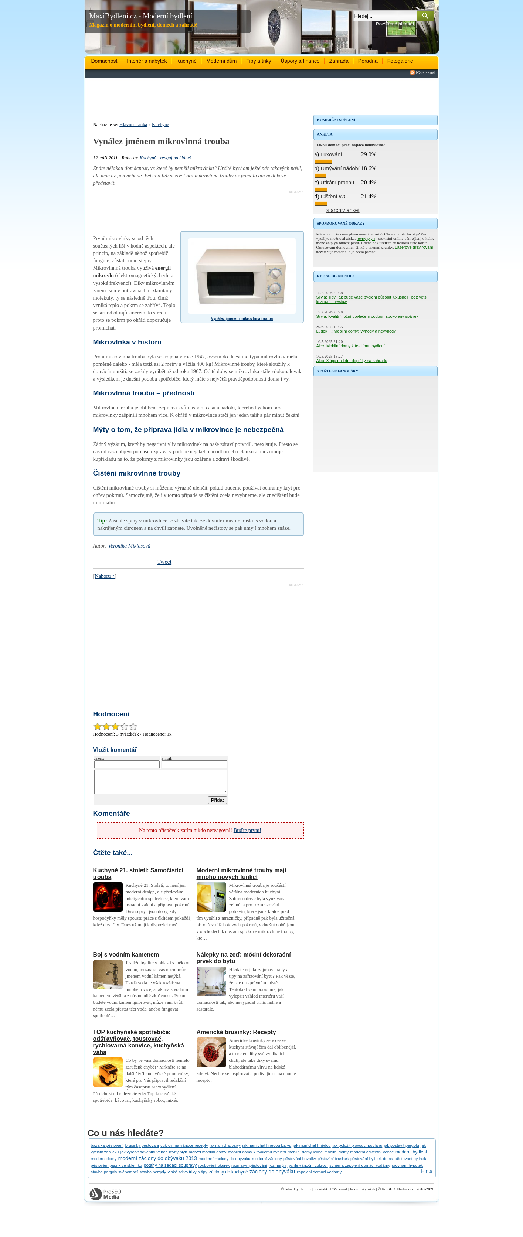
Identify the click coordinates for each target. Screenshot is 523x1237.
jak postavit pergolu (401, 1150)
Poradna (368, 61)
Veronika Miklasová (129, 546)
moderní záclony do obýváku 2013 (157, 1163)
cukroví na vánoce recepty (184, 1150)
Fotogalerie (400, 61)
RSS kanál (425, 72)
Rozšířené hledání (395, 24)
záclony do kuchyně (228, 1176)
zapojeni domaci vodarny (319, 1176)
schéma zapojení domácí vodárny (359, 1170)
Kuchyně (186, 61)
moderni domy (104, 1163)
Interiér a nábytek (147, 61)
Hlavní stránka (133, 124)
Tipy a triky (258, 61)
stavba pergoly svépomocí (114, 1176)
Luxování (331, 154)
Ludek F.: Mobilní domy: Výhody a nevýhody (356, 331)
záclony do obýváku (272, 1176)
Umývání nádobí (340, 168)
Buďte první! (247, 835)
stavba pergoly (153, 1176)
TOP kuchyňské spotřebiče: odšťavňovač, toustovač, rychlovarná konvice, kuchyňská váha (138, 1046)
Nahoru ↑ (105, 576)
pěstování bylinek (410, 1163)
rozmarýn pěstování (249, 1170)
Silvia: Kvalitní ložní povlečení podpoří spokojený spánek (367, 316)
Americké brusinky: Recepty (236, 1036)
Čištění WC (334, 197)
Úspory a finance (300, 61)
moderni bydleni (411, 1156)
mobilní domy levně (305, 1156)
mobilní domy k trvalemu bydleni (257, 1156)
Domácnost (104, 61)
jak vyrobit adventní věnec (143, 1156)
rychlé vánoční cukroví (307, 1170)
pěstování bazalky (299, 1163)
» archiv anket (343, 210)
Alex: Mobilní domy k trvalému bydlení (350, 346)
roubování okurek (214, 1170)
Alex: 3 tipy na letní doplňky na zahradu (351, 360)
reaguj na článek (176, 157)
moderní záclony (267, 1163)
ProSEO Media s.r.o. (398, 1193)
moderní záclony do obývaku (224, 1163)
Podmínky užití (362, 1193)
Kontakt (320, 1193)
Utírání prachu (337, 182)
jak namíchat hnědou (312, 1150)
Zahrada (339, 61)
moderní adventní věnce (372, 1156)
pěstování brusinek (333, 1163)
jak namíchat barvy (225, 1150)
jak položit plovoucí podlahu (357, 1150)
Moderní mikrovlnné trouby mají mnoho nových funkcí (241, 878)
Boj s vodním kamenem (126, 959)
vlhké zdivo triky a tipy (187, 1176)
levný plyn (366, 238)
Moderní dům (221, 61)
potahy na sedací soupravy (170, 1169)
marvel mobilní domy (207, 1156)
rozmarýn (277, 1170)
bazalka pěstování (107, 1150)
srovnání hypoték (407, 1170)
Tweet (164, 562)
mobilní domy (337, 1156)
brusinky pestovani (142, 1150)
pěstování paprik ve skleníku (116, 1170)
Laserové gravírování (414, 247)
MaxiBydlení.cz (298, 1193)
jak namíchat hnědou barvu (266, 1150)
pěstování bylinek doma (371, 1163)
